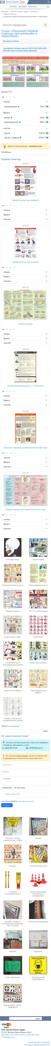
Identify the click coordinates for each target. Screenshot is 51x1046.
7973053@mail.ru (36, 748)
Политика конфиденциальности (37, 1045)
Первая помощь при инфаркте (25, 200)
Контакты (32, 6)
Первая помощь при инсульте (25, 262)
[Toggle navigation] (45, 25)
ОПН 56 (25, 164)
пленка (6, 101)
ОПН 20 (25, 349)
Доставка (23, 6)
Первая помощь (25, 324)
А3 (14, 97)
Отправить (7, 805)
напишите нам (35, 146)
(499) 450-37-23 (11, 748)
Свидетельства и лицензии (39, 1042)
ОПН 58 (25, 225)
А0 (3, 97)
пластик (6, 128)
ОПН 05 (25, 287)
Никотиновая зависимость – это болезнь (25, 386)
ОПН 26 (25, 411)
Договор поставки (11, 41)
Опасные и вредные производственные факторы (25, 447)
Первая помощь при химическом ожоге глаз (25, 509)
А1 (7, 97)
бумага (6, 112)
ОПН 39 (25, 473)
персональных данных (26, 801)
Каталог (13, 6)
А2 (10, 97)
